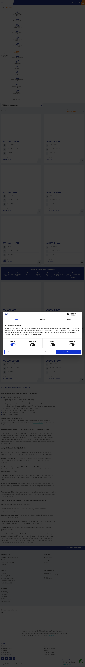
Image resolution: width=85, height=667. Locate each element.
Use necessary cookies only (17, 351)
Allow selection (42, 351)
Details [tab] (42, 319)
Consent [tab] (16, 319)
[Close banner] (80, 314)
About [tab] (69, 319)
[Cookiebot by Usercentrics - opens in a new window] (68, 314)
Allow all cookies (68, 351)
